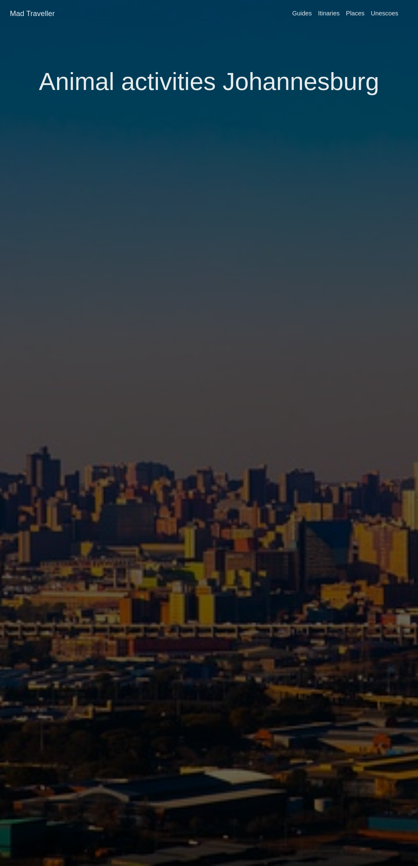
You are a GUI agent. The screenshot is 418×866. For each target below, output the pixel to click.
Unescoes (384, 13)
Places (355, 13)
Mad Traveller (32, 13)
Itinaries (329, 13)
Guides (302, 13)
